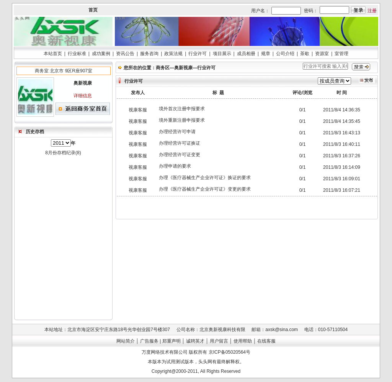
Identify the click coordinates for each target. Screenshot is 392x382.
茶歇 (304, 53)
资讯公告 (125, 53)
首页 (93, 10)
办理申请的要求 (175, 166)
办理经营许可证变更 (179, 154)
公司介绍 (285, 53)
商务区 (163, 67)
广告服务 (149, 341)
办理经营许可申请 (177, 131)
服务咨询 (149, 53)
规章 (265, 53)
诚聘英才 (195, 341)
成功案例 (101, 53)
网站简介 (125, 341)
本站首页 (53, 53)
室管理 (341, 53)
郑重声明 (171, 341)
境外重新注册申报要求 (182, 120)
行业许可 (197, 53)
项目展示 (222, 53)
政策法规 (173, 53)
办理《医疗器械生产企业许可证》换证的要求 (205, 177)
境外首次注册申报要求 (182, 108)
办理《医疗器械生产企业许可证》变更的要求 (205, 189)
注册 (372, 10)
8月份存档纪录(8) (63, 152)
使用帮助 (243, 341)
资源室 (322, 53)
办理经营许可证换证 (179, 143)
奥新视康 (183, 67)
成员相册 (246, 53)
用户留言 (219, 341)
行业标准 (77, 53)
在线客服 (266, 341)
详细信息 (83, 95)
